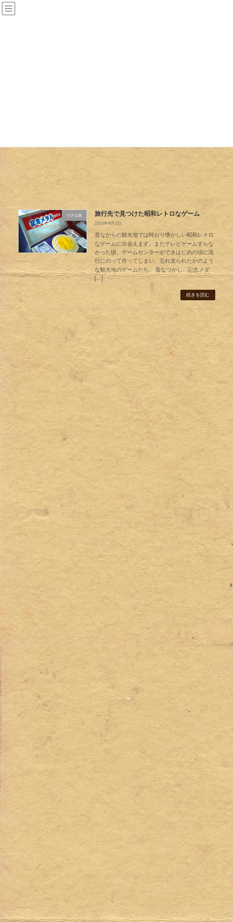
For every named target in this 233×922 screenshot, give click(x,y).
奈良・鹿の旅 (59, 755)
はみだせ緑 (47, 650)
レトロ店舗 (47, 538)
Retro (32, 448)
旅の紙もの (56, 781)
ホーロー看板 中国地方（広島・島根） (83, 459)
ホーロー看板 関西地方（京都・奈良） (83, 504)
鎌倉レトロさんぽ (39, 352)
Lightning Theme (114, 910)
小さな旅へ (47, 743)
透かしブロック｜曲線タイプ (69, 673)
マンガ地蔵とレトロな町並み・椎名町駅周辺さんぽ (80, 370)
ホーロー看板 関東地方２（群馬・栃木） (85, 492)
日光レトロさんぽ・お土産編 (53, 406)
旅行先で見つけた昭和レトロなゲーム (147, 213)
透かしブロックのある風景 (66, 695)
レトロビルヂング (56, 515)
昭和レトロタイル (56, 602)
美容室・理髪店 (61, 549)
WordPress (79, 910)
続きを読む (197, 295)
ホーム (25, 826)
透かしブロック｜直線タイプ (69, 684)
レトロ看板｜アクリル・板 (66, 575)
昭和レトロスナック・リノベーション (64, 388)
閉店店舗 (53, 560)
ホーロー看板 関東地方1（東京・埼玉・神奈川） (95, 481)
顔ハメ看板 (47, 707)
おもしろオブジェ (56, 627)
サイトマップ (42, 796)
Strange (35, 617)
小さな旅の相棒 (53, 732)
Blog (22, 882)
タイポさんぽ (59, 587)
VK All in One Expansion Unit (160, 910)
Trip (31, 722)
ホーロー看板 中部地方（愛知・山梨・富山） (91, 470)
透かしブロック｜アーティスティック (80, 661)
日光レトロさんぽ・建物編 (50, 424)
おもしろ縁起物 (53, 639)
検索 (182, 325)
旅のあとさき (50, 770)
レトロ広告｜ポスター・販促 (69, 526)
